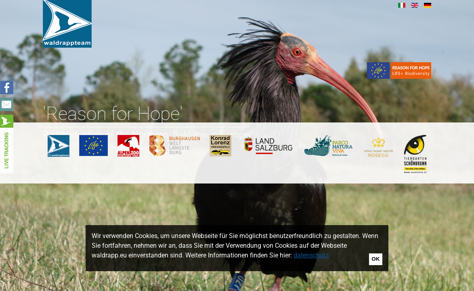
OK (375, 259)
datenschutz (311, 255)
